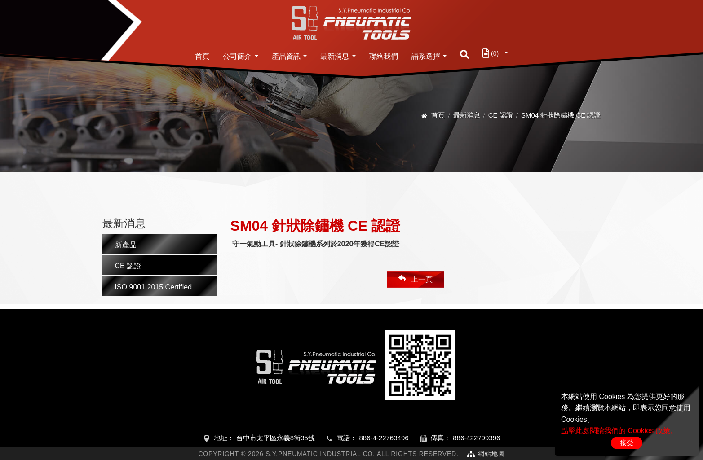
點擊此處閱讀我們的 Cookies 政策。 (619, 430)
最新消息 (334, 56)
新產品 (126, 245)
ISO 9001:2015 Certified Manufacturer (166, 287)
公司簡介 (237, 56)
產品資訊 (286, 56)
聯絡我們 (383, 56)
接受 (626, 443)
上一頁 (415, 279)
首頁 (202, 56)
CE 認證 (500, 115)
